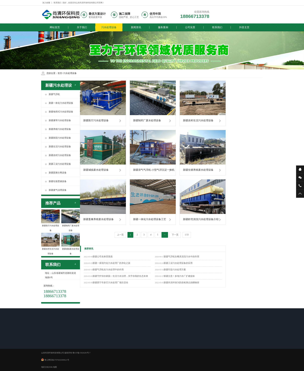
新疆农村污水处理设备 (58, 155)
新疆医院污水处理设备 (58, 138)
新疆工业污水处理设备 (58, 164)
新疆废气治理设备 (55, 190)
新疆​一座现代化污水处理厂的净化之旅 (111, 263)
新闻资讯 (136, 27)
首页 (60, 73)
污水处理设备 (109, 27)
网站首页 (55, 27)
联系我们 (217, 27)
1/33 (187, 235)
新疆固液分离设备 (55, 172)
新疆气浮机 (52, 94)
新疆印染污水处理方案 (175, 269)
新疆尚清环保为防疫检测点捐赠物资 (181, 282)
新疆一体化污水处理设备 (59, 103)
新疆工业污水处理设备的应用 (178, 263)
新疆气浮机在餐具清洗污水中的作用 (181, 256)
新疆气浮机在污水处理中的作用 (108, 269)
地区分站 (45, 367)
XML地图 (53, 367)
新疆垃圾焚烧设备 (55, 181)
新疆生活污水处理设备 (58, 146)
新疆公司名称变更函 (103, 256)
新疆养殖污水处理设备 (58, 129)
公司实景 (190, 27)
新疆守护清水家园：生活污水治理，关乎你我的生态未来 (120, 276)
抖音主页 (244, 27)
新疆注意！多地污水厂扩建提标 (179, 276)
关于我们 (82, 27)
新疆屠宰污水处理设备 (58, 120)
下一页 (175, 235)
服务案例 (163, 27)
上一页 (120, 235)
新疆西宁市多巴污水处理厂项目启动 (110, 282)
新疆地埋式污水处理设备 (59, 112)
